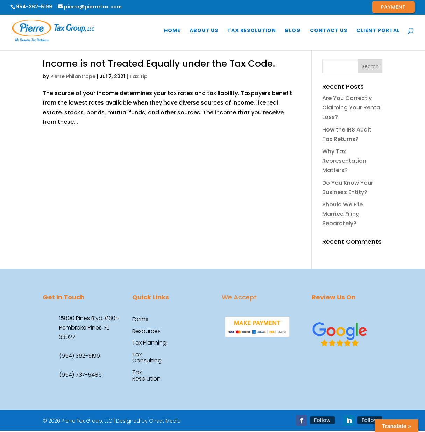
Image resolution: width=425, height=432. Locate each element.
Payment (393, 6)
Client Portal (378, 31)
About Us (204, 31)
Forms (140, 319)
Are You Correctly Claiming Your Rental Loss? (352, 107)
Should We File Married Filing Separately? (342, 213)
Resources (146, 331)
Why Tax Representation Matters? (344, 160)
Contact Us (328, 31)
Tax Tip (138, 76)
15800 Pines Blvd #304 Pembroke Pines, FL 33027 (89, 327)
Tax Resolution (251, 31)
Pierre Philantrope (72, 76)
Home (172, 31)
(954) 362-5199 (79, 356)
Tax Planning (149, 343)
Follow (322, 420)
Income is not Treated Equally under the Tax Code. (159, 63)
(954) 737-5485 (80, 375)
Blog (293, 31)
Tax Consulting (147, 358)
